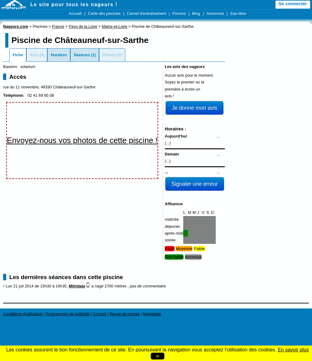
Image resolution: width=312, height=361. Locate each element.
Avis (34, 55)
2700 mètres (116, 286)
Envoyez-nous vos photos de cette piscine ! (82, 140)
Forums (179, 13)
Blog (196, 13)
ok (157, 356)
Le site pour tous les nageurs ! (74, 4)
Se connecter (293, 3)
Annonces (215, 13)
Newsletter (152, 314)
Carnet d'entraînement (146, 13)
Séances (82, 55)
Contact (99, 314)
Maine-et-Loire (115, 26)
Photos (109, 55)
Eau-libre (238, 13)
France (58, 26)
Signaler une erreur (194, 184)
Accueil (75, 13)
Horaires (59, 55)
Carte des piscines (104, 13)
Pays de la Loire (83, 26)
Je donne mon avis (194, 108)
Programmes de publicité (67, 314)
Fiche (18, 55)
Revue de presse (125, 314)
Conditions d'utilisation (22, 314)
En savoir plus (293, 349)
